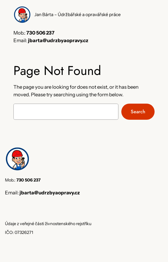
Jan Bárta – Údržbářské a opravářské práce (77, 14)
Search (138, 111)
